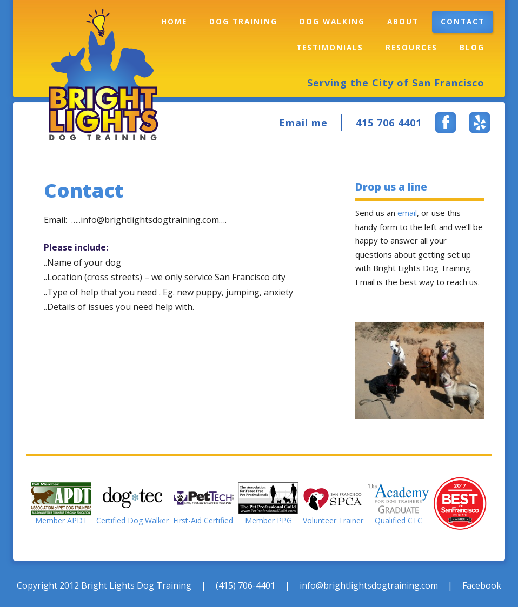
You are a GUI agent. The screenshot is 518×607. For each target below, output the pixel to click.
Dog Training (243, 21)
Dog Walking (332, 21)
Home (174, 21)
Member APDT (61, 520)
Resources (411, 47)
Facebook (481, 585)
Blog (472, 47)
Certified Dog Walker (132, 520)
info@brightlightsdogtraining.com (369, 585)
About (403, 21)
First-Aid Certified (203, 520)
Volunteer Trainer (333, 520)
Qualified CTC (398, 520)
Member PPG (268, 520)
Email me (303, 122)
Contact (462, 21)
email (407, 212)
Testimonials (329, 47)
